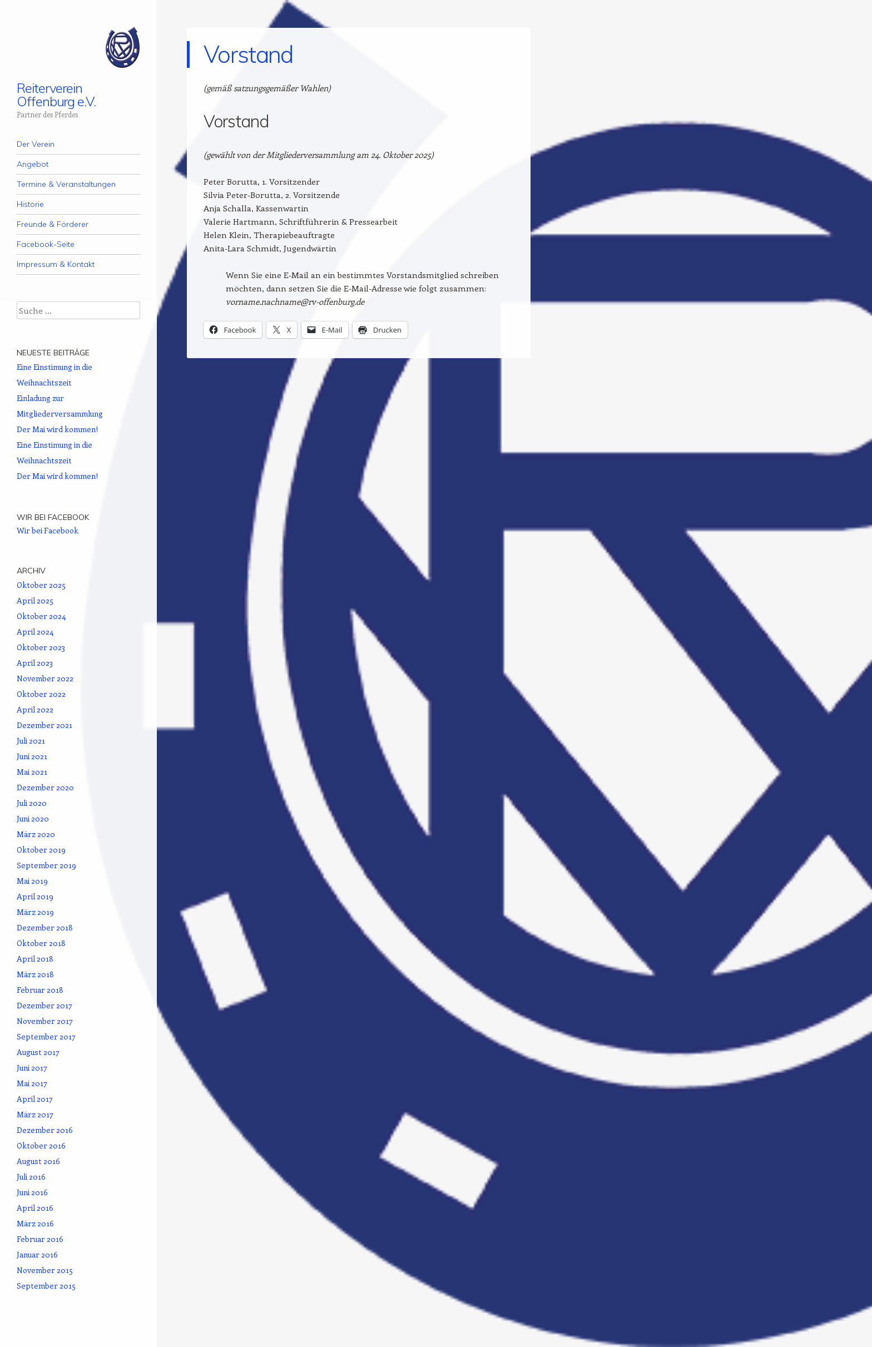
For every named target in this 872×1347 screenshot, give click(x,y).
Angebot (32, 164)
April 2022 (35, 709)
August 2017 (38, 1052)
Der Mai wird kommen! (57, 429)
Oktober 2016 (41, 1145)
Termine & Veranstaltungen (66, 184)
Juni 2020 (33, 818)
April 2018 (35, 958)
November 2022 (45, 678)
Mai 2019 (32, 880)
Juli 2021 (31, 740)
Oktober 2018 (41, 943)
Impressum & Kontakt (56, 264)
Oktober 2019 (41, 849)
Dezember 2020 (45, 787)
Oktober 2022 (41, 694)
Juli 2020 (32, 803)
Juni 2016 (32, 1192)
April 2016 (35, 1207)
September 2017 (46, 1036)
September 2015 (46, 1285)
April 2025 (35, 600)
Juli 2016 (31, 1176)
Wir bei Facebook (53, 517)
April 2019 (35, 896)
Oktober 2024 (41, 616)
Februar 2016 (40, 1239)
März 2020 (36, 834)
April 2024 (35, 631)
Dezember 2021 (44, 725)
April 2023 (35, 662)
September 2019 (46, 865)
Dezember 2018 (45, 927)
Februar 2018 (40, 989)
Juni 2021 (32, 756)
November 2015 (45, 1270)
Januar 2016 (37, 1254)
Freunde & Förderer (52, 224)
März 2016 (35, 1223)
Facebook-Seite (46, 244)
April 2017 (35, 1098)
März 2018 (35, 974)
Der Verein (35, 144)
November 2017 (45, 1021)
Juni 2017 (32, 1067)
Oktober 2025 (41, 585)
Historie (30, 204)
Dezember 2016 (45, 1130)
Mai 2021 (32, 771)
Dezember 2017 (44, 1005)
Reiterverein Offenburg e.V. (56, 95)
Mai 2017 (32, 1083)
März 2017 (35, 1114)
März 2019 (35, 912)
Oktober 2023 (41, 647)
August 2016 (38, 1161)
